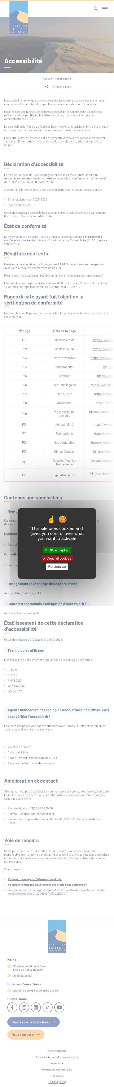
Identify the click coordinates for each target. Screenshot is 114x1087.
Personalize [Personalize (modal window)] (57, 566)
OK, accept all (57, 550)
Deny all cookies (57, 558)
